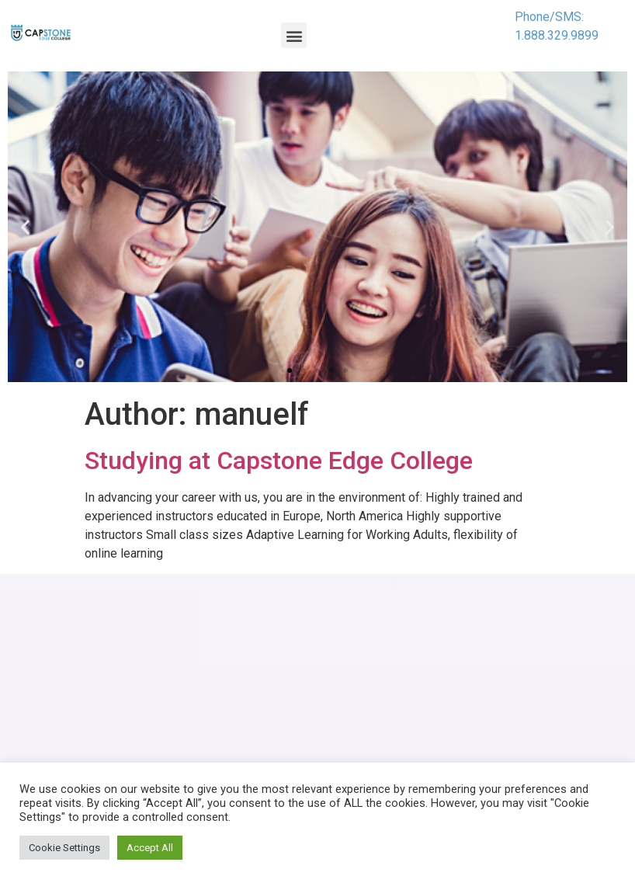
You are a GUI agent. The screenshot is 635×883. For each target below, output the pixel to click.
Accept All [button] (150, 847)
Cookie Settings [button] (64, 847)
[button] (294, 35)
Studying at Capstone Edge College (279, 460)
